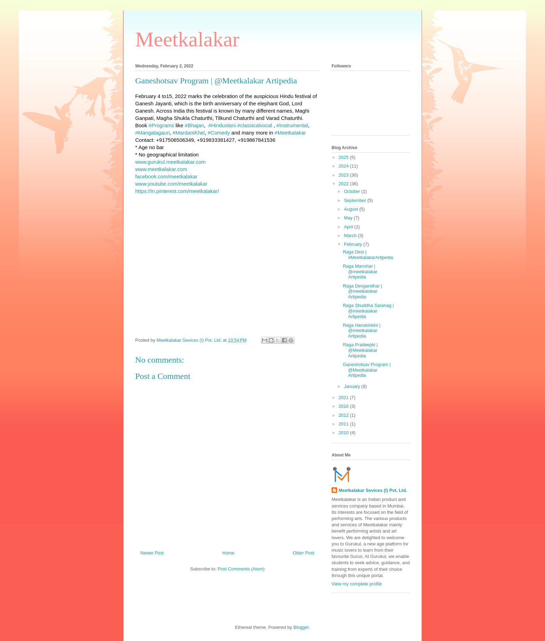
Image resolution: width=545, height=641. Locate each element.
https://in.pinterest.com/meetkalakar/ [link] (177, 191)
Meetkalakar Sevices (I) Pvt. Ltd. (373, 490)
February (354, 244)
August (351, 209)
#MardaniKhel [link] (189, 133)
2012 (344, 415)
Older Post (303, 552)
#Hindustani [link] (222, 125)
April (349, 226)
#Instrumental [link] (292, 125)
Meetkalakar (187, 39)
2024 (344, 166)
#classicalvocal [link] (254, 125)
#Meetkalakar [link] (290, 133)
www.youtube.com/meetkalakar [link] (171, 184)
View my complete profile (357, 583)
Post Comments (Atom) (241, 568)
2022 (344, 183)
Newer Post (152, 552)
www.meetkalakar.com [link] (161, 169)
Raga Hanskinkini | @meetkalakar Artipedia (361, 331)
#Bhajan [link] (194, 125)
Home (228, 552)
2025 (344, 157)
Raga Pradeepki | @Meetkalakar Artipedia (360, 350)
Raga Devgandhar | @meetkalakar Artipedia (362, 291)
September (355, 200)
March (351, 235)
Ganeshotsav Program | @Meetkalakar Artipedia (366, 370)
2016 (344, 406)
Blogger (301, 627)
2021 (344, 397)
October (352, 191)
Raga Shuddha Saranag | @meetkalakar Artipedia (368, 311)
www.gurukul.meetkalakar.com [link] (170, 162)
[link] (166, 176)
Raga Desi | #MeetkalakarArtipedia (368, 254)
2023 (344, 175)
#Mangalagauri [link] (152, 133)
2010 (344, 432)
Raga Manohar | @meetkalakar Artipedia (360, 271)
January (352, 386)
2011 (344, 424)
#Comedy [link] (219, 133)
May (349, 217)
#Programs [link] (161, 125)
